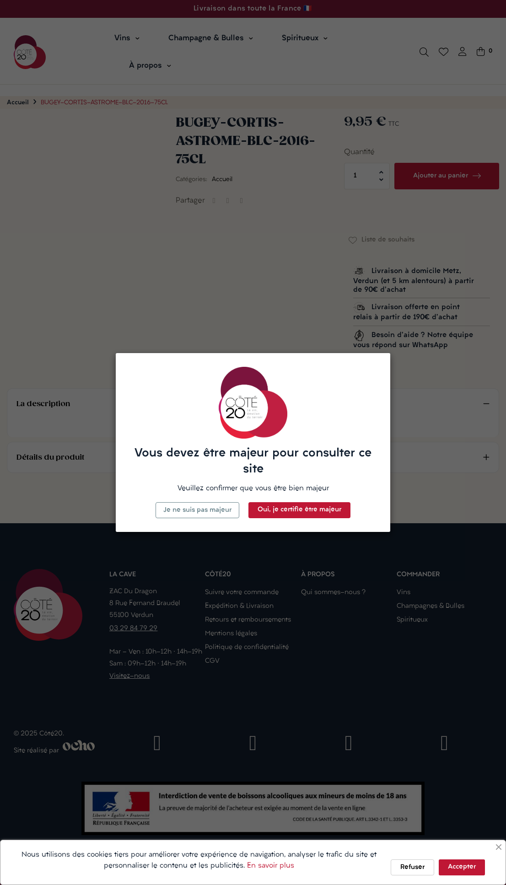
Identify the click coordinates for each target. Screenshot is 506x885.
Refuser (412, 867)
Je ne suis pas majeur (197, 510)
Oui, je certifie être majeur (299, 509)
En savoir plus (270, 865)
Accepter (462, 867)
